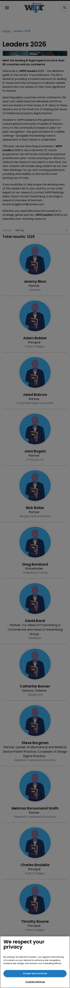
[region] (35, 962)
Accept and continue (35, 973)
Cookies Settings (35, 981)
